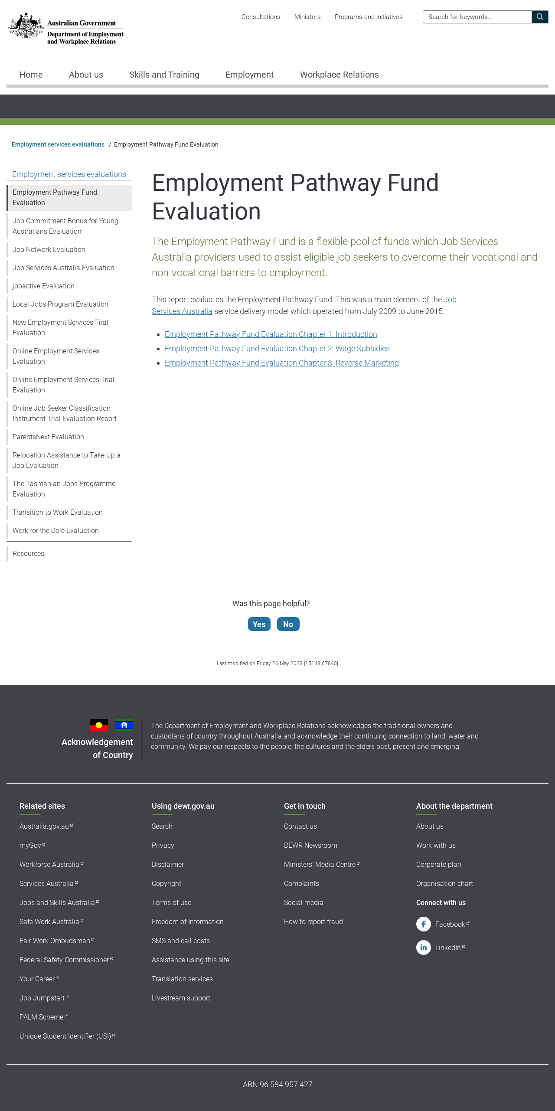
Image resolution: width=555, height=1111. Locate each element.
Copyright (166, 883)
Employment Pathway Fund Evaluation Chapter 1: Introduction (271, 334)
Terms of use (171, 903)
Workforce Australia (49, 864)
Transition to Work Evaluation (58, 512)
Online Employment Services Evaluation (56, 356)
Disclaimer (168, 864)
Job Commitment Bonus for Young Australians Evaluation (65, 226)
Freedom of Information (188, 922)
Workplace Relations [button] (339, 74)
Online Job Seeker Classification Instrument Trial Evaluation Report (65, 413)
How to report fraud (313, 922)
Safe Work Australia (49, 922)
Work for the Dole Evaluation (56, 530)
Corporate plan (438, 864)
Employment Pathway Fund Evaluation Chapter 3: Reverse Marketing (282, 362)
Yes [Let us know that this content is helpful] (259, 624)
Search (162, 826)
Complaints (301, 883)
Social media (303, 903)
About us (430, 826)
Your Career (37, 979)
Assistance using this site (190, 960)
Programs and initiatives (369, 17)
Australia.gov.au (44, 826)
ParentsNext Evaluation (48, 437)
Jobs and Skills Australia (57, 903)
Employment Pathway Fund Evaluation (55, 197)
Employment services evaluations (58, 144)
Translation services (182, 979)
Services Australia (47, 883)
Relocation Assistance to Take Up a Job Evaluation (67, 460)
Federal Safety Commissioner (64, 960)
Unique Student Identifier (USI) (65, 1036)
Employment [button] (249, 74)
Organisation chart (444, 883)
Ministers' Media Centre (320, 864)
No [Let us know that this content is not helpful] (289, 624)
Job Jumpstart (42, 998)
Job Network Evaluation (49, 249)
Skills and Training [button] (164, 74)
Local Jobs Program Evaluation (60, 304)
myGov (30, 845)
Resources (28, 553)
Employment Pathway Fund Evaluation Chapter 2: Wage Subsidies (277, 348)
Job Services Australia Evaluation (63, 268)
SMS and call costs (181, 941)
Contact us (300, 826)
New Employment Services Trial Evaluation (60, 327)
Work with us (436, 845)
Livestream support (181, 998)
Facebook (450, 924)
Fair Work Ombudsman (55, 941)
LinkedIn (448, 948)
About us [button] (86, 74)
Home (31, 74)
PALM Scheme (41, 1017)
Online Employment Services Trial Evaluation (63, 385)
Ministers (307, 17)
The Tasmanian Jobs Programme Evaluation (64, 489)
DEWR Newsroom (310, 845)
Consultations (261, 17)
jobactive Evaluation (44, 286)
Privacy (163, 845)
